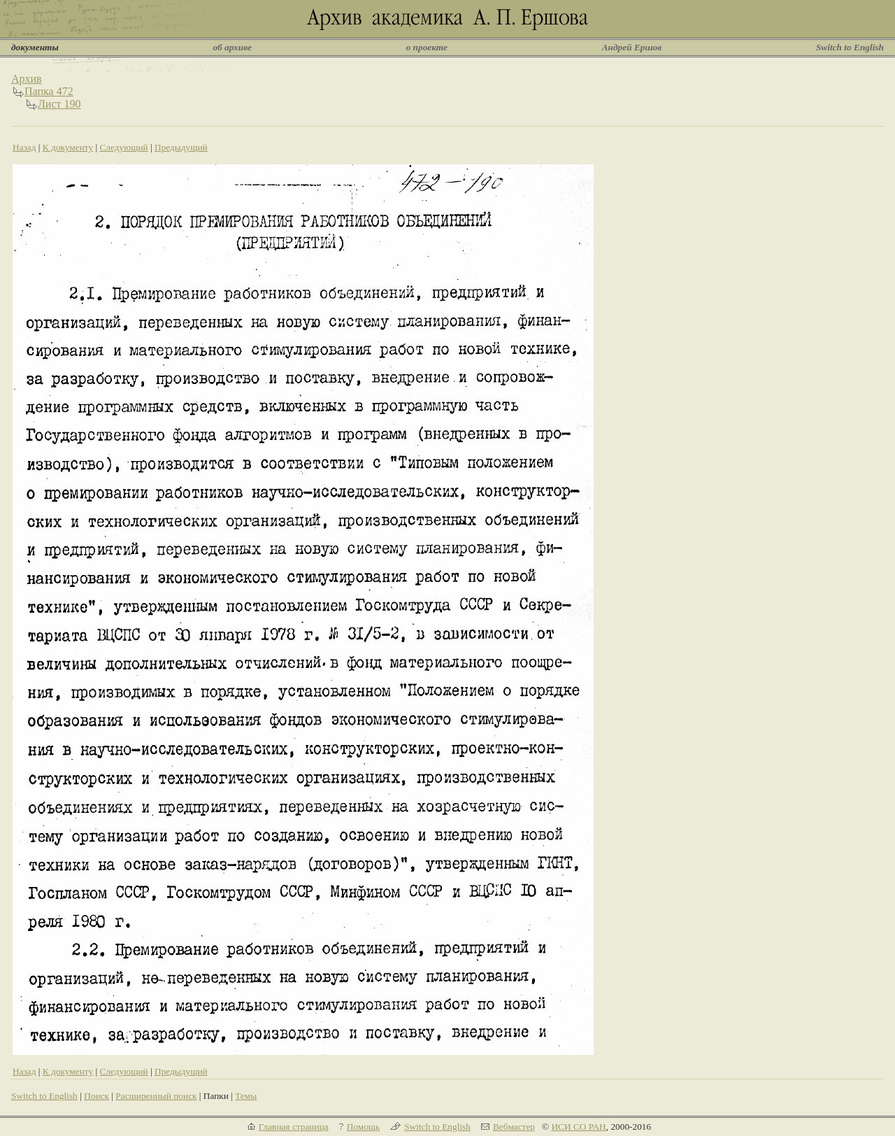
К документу (68, 147)
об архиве (232, 47)
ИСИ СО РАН (578, 1126)
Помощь (363, 1126)
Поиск (96, 1096)
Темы (246, 1096)
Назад (24, 147)
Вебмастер (514, 1126)
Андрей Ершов (632, 47)
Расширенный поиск (155, 1096)
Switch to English (850, 47)
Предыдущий (181, 147)
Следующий (123, 147)
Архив (26, 79)
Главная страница (294, 1126)
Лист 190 (59, 104)
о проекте (427, 47)
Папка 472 (48, 91)
